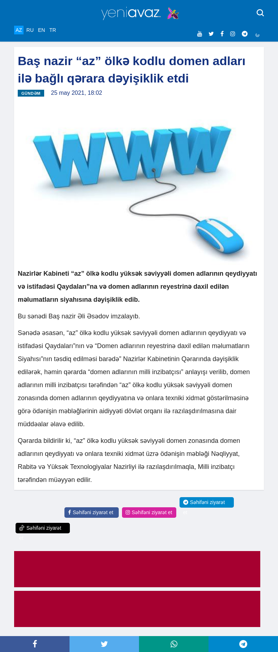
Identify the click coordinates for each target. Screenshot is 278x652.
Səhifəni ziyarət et (90, 512)
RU (30, 30)
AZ (19, 30)
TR (52, 30)
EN (41, 30)
